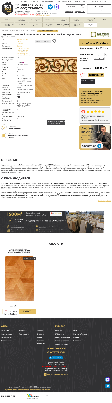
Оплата (40, 330)
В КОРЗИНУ (96, 75)
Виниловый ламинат (62, 337)
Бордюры (20, 43)
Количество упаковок (84, 59)
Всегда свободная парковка (57, 374)
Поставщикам (6, 337)
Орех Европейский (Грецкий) (23, 49)
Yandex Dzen (11, 394)
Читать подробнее (104, 201)
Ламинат (58, 330)
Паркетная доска (61, 344)
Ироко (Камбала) (22, 54)
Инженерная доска (62, 341)
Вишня (19, 52)
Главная (5, 31)
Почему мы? (5, 330)
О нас (4, 326)
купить (27, 311)
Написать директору (43, 16)
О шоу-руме (35, 1)
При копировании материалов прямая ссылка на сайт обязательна (27, 390)
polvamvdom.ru (7, 8)
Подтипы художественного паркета (18, 136)
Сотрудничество (47, 1)
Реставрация (24, 334)
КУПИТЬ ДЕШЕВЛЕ (88, 81)
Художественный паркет (19, 31)
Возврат (77, 1)
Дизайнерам (5, 341)
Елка (75, 330)
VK (8, 394)
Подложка (77, 341)
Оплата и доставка (64, 1)
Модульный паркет (80, 334)
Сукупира (27, 55)
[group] (56, 78)
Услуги (85, 1)
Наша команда (6, 334)
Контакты (103, 1)
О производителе (14, 128)
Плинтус (76, 337)
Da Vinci (33, 31)
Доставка (40, 334)
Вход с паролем (80, 12)
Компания (23, 1)
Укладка (95, 1)
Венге (26, 50)
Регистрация (69, 12)
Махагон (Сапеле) (22, 52)
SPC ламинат (60, 334)
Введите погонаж (86, 55)
